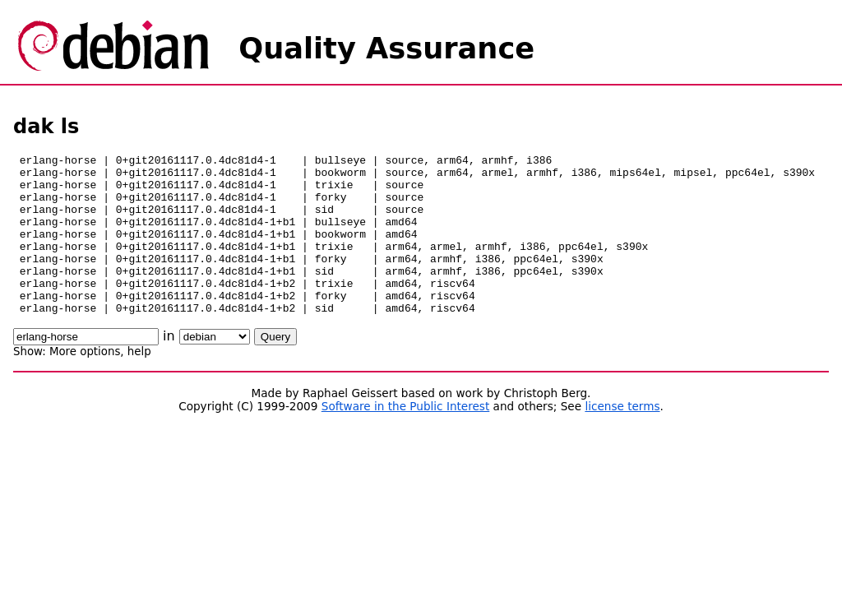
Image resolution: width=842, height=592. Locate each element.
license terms (622, 438)
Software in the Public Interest (406, 438)
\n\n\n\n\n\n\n (214, 369)
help (139, 383)
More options (84, 383)
